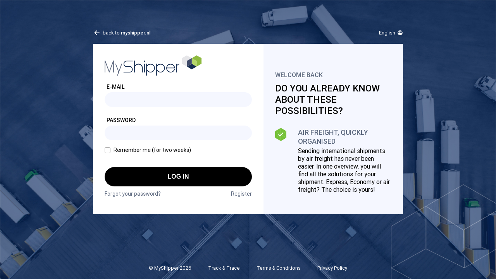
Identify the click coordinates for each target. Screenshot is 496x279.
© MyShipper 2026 (170, 268)
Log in (178, 176)
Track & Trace (224, 268)
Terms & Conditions (279, 268)
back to (126, 32)
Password (121, 120)
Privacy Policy (332, 268)
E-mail (116, 86)
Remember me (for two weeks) (152, 149)
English (387, 32)
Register (241, 193)
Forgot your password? (133, 193)
